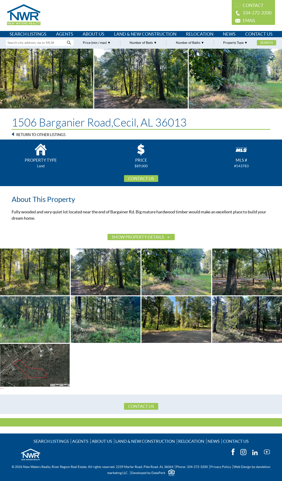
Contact (253, 5)
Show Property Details (138, 237)
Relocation (199, 34)
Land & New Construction (145, 34)
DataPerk (158, 473)
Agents (64, 34)
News (229, 34)
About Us (93, 34)
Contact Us (258, 34)
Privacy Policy (220, 467)
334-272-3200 (257, 12)
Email (249, 20)
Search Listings (28, 34)
